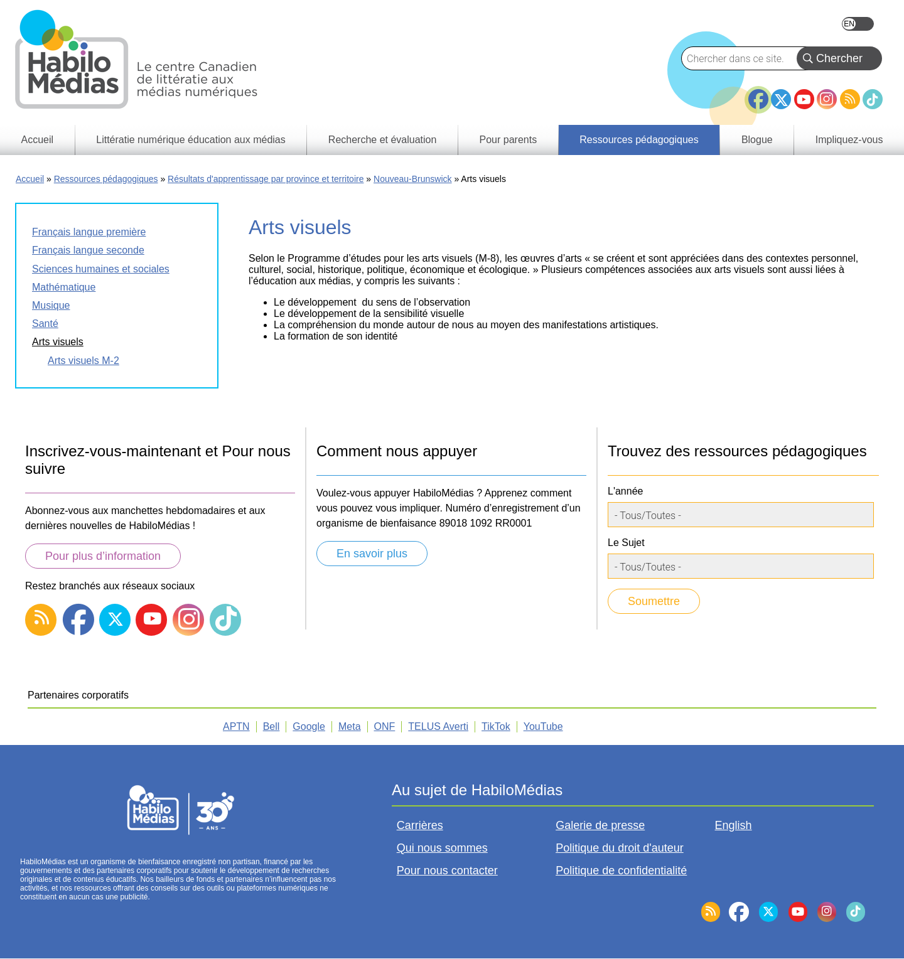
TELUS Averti (438, 726)
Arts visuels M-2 (83, 360)
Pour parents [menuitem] (508, 139)
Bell (271, 726)
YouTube (804, 99)
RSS (850, 99)
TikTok (873, 99)
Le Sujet (626, 542)
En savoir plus (371, 553)
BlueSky (735, 114)
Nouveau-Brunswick (413, 179)
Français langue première (89, 232)
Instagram (827, 99)
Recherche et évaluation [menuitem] (382, 139)
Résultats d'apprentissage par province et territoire (265, 179)
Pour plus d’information (103, 556)
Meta (349, 726)
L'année (625, 491)
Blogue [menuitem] (757, 139)
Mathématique (63, 287)
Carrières (420, 825)
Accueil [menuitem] (37, 139)
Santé (45, 323)
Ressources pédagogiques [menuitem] (638, 139)
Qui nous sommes (442, 848)
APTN (236, 726)
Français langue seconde (88, 250)
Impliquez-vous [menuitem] (849, 139)
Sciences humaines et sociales (101, 269)
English (858, 24)
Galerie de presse (600, 825)
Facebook (758, 94)
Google (309, 726)
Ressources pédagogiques (106, 179)
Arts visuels (57, 341)
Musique (51, 305)
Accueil (30, 179)
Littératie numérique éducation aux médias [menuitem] (191, 139)
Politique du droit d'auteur (620, 848)
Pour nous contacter (447, 870)
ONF (385, 726)
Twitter (781, 99)
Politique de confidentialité (621, 870)
